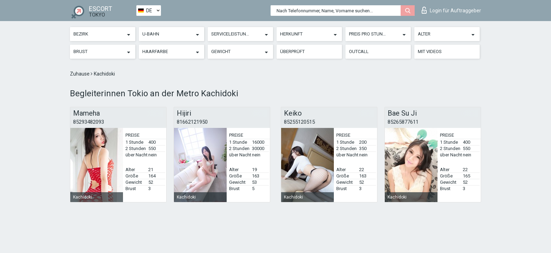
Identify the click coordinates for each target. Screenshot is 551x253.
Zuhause (80, 74)
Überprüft (292, 51)
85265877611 (403, 122)
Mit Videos (430, 51)
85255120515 (299, 122)
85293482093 (88, 122)
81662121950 (192, 122)
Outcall (359, 51)
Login (451, 10)
